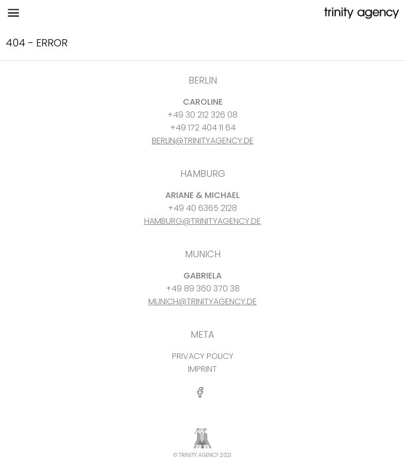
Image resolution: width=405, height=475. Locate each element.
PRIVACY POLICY (202, 356)
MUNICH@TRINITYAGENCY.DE (202, 301)
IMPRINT (202, 369)
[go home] (360, 13)
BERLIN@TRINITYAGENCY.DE (203, 140)
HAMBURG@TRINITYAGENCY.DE (202, 221)
